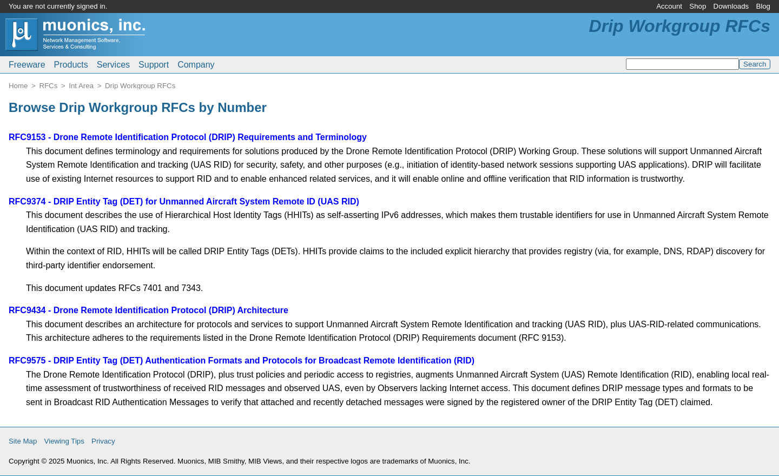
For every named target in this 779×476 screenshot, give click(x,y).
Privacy (103, 441)
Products (71, 64)
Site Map (23, 441)
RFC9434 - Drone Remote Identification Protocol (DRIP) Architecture (148, 310)
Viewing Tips (64, 441)
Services (113, 64)
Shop (697, 6)
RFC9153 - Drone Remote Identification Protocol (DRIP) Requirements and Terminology (188, 137)
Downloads (731, 6)
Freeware (27, 64)
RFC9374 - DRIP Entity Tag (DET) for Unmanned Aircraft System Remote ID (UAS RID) (184, 201)
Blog (763, 6)
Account (669, 6)
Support (153, 64)
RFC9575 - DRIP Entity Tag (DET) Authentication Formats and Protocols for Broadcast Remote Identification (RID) (241, 360)
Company (195, 64)
